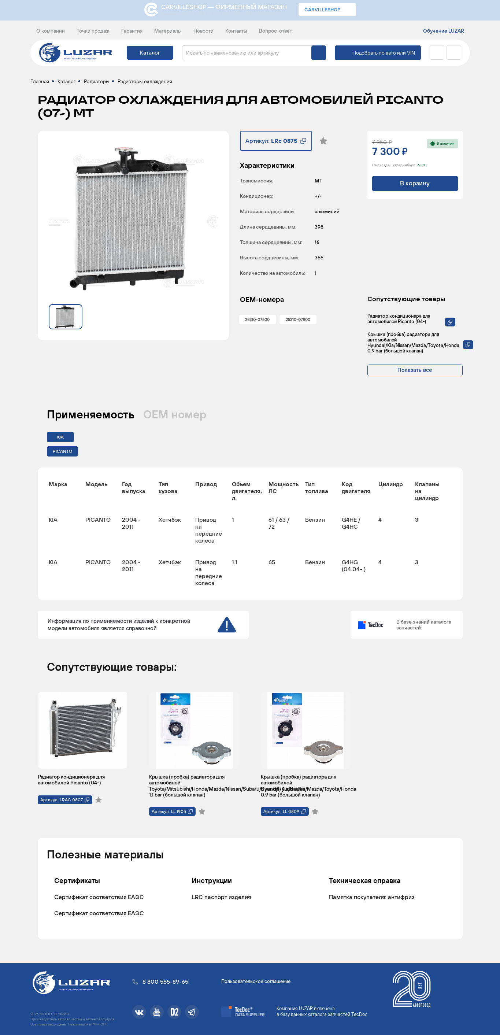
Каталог (150, 52)
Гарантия (131, 31)
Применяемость (90, 416)
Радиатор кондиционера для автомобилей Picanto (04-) (398, 320)
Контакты (236, 31)
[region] (250, 535)
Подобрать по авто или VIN (383, 53)
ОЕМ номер (174, 416)
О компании (50, 31)
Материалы (168, 31)
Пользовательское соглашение (255, 981)
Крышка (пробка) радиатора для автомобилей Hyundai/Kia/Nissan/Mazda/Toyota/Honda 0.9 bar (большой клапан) (413, 344)
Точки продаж (93, 31)
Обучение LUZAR (443, 31)
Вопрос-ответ (275, 31)
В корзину (415, 185)
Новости (203, 31)
